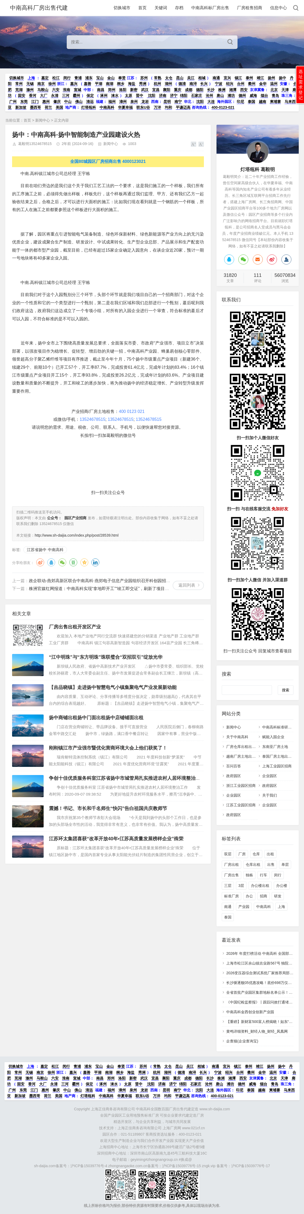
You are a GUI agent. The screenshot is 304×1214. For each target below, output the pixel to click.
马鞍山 (42, 90)
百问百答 (233, 766)
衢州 (251, 84)
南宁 (178, 101)
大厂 (43, 95)
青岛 (275, 95)
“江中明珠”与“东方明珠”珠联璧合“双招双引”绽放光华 (105, 657)
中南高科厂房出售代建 (39, 7)
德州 (242, 95)
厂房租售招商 (249, 8)
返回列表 (186, 585)
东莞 (24, 101)
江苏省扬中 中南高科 (45, 549)
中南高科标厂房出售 (210, 8)
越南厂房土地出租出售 (244, 756)
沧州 (209, 95)
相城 (201, 78)
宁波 (218, 84)
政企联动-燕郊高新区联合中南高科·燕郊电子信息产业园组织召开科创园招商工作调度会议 (112, 580)
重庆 (177, 90)
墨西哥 (35, 107)
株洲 (221, 90)
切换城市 (122, 8)
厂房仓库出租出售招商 (244, 747)
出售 (271, 864)
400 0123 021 (132, 411)
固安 (21, 95)
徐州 (52, 84)
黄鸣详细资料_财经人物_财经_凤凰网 (256, 1031)
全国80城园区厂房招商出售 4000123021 (108, 161)
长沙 (210, 90)
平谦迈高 (183, 107)
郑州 (111, 90)
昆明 (167, 101)
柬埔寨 (275, 101)
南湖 (109, 84)
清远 (90, 101)
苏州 (144, 78)
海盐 (131, 84)
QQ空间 (84, 562)
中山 (67, 101)
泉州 (134, 101)
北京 (274, 90)
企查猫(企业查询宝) (242, 1041)
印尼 (240, 101)
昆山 (179, 78)
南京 (41, 84)
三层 (227, 885)
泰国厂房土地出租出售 (280, 756)
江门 (35, 101)
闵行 (67, 78)
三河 (65, 95)
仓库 (256, 854)
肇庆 (57, 101)
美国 (59, 107)
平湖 (98, 84)
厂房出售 (231, 875)
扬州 (271, 78)
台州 (240, 84)
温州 (273, 84)
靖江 (260, 78)
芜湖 (19, 90)
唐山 (220, 95)
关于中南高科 (237, 737)
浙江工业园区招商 (241, 785)
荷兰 (48, 107)
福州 (112, 101)
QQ (51, 562)
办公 (249, 896)
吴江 (190, 78)
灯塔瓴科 (88, 107)
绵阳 (183, 95)
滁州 (30, 90)
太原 (128, 95)
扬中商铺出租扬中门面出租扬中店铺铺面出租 (96, 717)
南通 (216, 78)
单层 (285, 864)
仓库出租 (253, 864)
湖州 (168, 84)
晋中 (139, 95)
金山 (111, 78)
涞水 (114, 95)
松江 (56, 78)
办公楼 (281, 885)
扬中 (282, 78)
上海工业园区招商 (277, 766)
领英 (95, 562)
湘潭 (232, 90)
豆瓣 (73, 562)
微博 (40, 562)
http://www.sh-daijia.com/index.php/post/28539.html (76, 535)
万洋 (157, 107)
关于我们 (269, 795)
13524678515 (92, 419)
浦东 (88, 78)
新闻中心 (42, 120)
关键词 (160, 8)
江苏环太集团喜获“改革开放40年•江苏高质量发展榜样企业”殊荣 (116, 838)
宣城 (77, 90)
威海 (253, 95)
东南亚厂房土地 (275, 747)
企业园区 (269, 776)
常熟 (157, 78)
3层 (241, 885)
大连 (211, 101)
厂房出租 (231, 864)
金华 (262, 84)
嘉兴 (74, 84)
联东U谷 (143, 107)
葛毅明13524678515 (35, 144)
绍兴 (229, 84)
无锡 (30, 84)
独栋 (249, 875)
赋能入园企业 (273, 737)
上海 (31, 78)
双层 (227, 854)
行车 (263, 875)
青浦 (78, 78)
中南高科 (107, 107)
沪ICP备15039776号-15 (181, 1166)
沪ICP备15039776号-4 (88, 1166)
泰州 (249, 78)
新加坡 (20, 107)
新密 (133, 90)
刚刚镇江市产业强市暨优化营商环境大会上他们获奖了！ (108, 748)
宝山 (100, 78)
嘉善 (87, 84)
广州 (13, 101)
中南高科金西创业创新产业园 (250, 1012)
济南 (162, 95)
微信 (62, 562)
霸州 (76, 95)
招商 (263, 896)
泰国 (251, 101)
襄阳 (166, 90)
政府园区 (233, 776)
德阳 (199, 90)
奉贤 (122, 78)
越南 (262, 101)
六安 (55, 90)
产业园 (243, 907)
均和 (168, 107)
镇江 (238, 78)
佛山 (79, 101)
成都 (188, 90)
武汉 (144, 90)
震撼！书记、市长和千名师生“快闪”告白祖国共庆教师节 (108, 808)
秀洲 (142, 84)
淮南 (66, 90)
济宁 (173, 95)
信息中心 (278, 8)
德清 (182, 84)
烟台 (264, 95)
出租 (270, 854)
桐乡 (120, 84)
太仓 (168, 78)
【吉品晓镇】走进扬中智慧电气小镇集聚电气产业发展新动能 (113, 687)
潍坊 (231, 95)
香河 (32, 95)
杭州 (157, 84)
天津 (285, 90)
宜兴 (227, 78)
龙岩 (144, 101)
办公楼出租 (260, 885)
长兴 (204, 84)
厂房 (242, 854)
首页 (142, 8)
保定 (90, 95)
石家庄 (196, 95)
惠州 (46, 101)
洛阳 (122, 90)
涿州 (103, 95)
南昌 (100, 90)
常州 (19, 84)
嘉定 (45, 78)
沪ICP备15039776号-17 (250, 1166)
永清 (54, 95)
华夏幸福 (125, 107)
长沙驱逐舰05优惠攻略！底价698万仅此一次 (262, 983)
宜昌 (155, 90)
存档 (179, 8)
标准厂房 (231, 896)
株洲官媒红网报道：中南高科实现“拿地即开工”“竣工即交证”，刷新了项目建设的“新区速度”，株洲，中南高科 (130, 588)
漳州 (123, 101)
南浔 (193, 84)
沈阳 (151, 95)
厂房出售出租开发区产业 (75, 627)
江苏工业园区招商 (241, 805)
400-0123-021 (223, 107)
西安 (244, 90)
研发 (277, 896)
